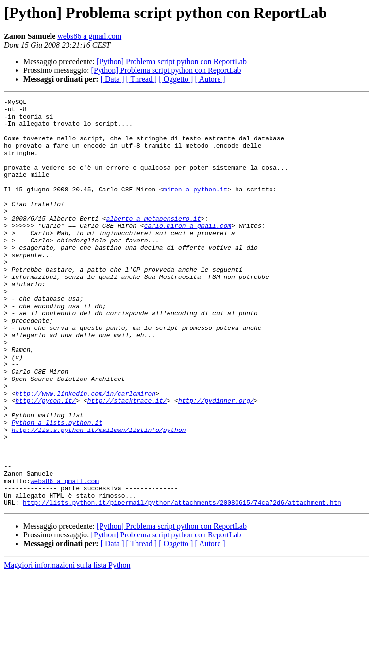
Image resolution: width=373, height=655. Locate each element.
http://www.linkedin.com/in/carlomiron (85, 452)
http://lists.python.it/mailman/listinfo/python (99, 496)
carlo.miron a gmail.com (187, 251)
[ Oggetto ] (176, 79)
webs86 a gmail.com (89, 36)
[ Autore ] (210, 79)
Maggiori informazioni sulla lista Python (67, 646)
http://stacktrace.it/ (127, 461)
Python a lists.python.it (57, 487)
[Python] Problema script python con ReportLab (172, 61)
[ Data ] (112, 79)
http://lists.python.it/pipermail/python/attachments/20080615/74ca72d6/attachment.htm (182, 584)
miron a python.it (195, 208)
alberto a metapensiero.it (153, 243)
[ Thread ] (141, 79)
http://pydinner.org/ (216, 461)
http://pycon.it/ (45, 461)
